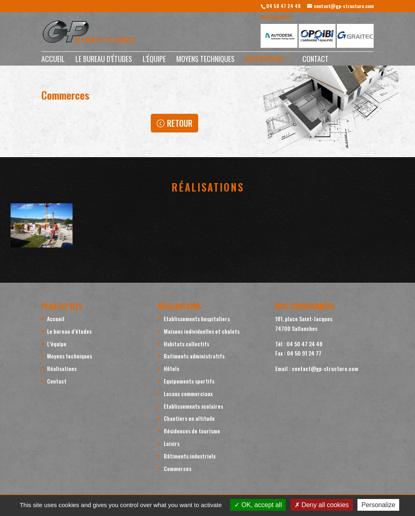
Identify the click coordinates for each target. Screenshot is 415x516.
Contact (315, 60)
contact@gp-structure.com (325, 368)
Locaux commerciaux (188, 393)
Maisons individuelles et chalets (202, 331)
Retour (180, 123)
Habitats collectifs (186, 343)
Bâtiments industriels (190, 456)
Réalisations (264, 60)
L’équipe (154, 60)
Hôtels (171, 368)
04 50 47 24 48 (283, 5)
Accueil (53, 60)
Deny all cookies (322, 504)
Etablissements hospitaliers (197, 318)
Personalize (379, 504)
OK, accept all (258, 504)
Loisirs (172, 443)
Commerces (177, 468)
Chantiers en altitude (189, 418)
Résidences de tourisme (192, 430)
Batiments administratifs (194, 356)
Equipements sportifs (189, 381)
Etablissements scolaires (193, 406)
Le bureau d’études (103, 60)
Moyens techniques (205, 60)
